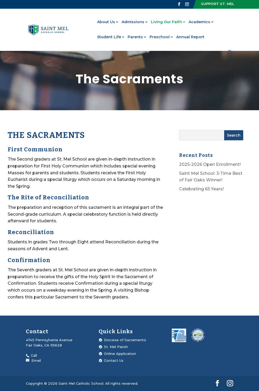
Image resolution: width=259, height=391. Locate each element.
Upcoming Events (145, 11)
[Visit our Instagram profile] (187, 4)
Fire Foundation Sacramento (192, 11)
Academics (199, 22)
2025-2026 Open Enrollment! (210, 164)
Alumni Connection (76, 11)
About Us (106, 22)
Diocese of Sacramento (125, 340)
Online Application (120, 353)
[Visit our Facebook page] (179, 4)
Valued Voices (40, 11)
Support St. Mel (217, 4)
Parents (135, 37)
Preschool (160, 37)
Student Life (109, 37)
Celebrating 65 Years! (201, 188)
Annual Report (190, 37)
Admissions (133, 22)
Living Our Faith (166, 22)
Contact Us (113, 360)
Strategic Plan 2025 (241, 11)
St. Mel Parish (111, 11)
